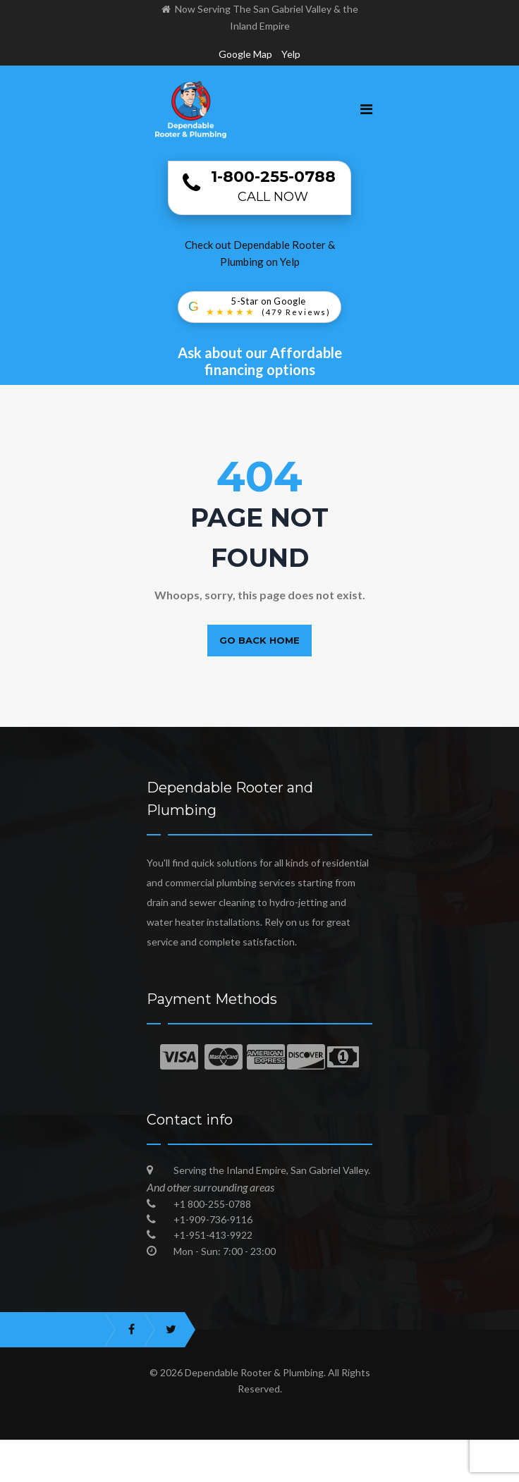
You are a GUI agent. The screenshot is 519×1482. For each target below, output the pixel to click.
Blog (412, 1471)
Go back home (259, 640)
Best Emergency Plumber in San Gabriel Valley (123, 1450)
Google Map (245, 54)
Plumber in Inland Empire (315, 1450)
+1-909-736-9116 (212, 1219)
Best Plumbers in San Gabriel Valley (289, 1471)
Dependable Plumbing (452, 1450)
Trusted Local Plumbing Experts (104, 1471)
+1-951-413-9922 (212, 1235)
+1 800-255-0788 (212, 1204)
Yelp (290, 54)
